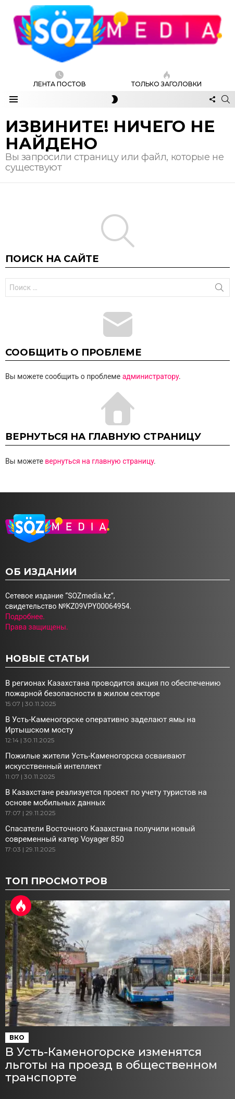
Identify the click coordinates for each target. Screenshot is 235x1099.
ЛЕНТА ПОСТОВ (59, 79)
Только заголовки (166, 79)
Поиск (219, 289)
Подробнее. (25, 616)
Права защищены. (36, 627)
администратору (150, 376)
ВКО (16, 1037)
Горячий (20, 905)
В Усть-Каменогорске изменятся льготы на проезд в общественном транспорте (111, 1064)
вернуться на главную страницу (99, 461)
